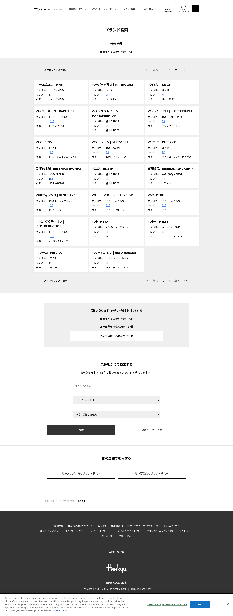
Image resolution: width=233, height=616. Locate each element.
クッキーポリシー (99, 530)
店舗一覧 (58, 525)
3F (107, 231)
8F (107, 125)
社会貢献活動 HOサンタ (80, 525)
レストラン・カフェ (112, 9)
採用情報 (115, 525)
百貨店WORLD (171, 525)
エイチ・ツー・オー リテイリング (142, 525)
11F (52, 121)
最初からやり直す (151, 430)
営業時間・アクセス (77, 9)
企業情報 (101, 525)
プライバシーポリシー (74, 530)
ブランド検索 (129, 9)
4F (163, 94)
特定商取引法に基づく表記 (160, 530)
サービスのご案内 (145, 9)
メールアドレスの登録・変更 (116, 535)
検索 (81, 430)
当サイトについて (49, 530)
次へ (177, 70)
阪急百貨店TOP (51, 500)
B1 (51, 178)
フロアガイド (95, 9)
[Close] (227, 604)
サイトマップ (186, 530)
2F (51, 205)
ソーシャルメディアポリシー (128, 530)
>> (185, 70)
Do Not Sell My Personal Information (167, 604)
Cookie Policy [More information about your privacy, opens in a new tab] (60, 610)
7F (51, 94)
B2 (163, 121)
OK (199, 604)
